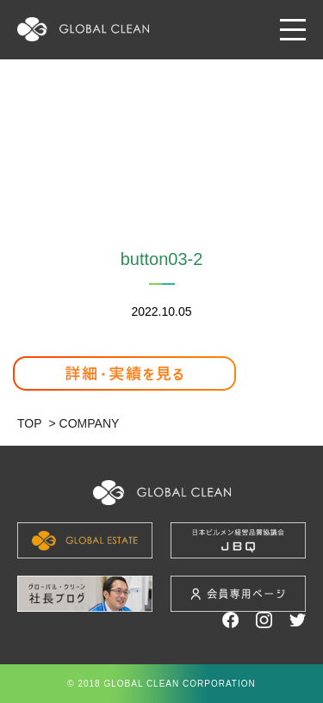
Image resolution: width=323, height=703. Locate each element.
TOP (29, 423)
